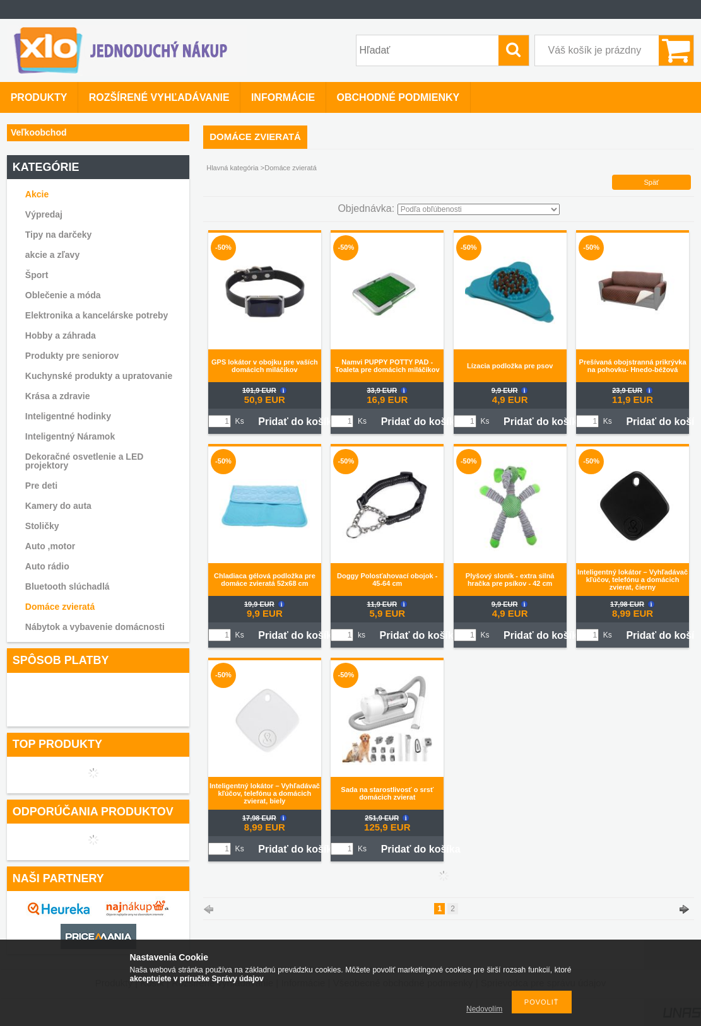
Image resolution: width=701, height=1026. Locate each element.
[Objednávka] (479, 209)
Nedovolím (484, 1009)
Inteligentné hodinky (68, 416)
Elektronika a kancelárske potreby (96, 315)
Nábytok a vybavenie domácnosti (95, 627)
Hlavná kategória (232, 168)
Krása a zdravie (57, 396)
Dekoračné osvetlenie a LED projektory (84, 461)
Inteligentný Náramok (70, 436)
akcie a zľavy (52, 255)
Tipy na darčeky (58, 235)
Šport (37, 275)
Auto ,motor (50, 546)
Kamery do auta (58, 506)
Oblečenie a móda (63, 295)
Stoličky (42, 526)
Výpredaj (43, 214)
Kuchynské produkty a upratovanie (98, 376)
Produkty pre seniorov (72, 356)
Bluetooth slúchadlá (67, 586)
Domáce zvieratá (60, 607)
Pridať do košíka (298, 421)
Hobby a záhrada (60, 335)
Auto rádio (47, 566)
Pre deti (41, 486)
